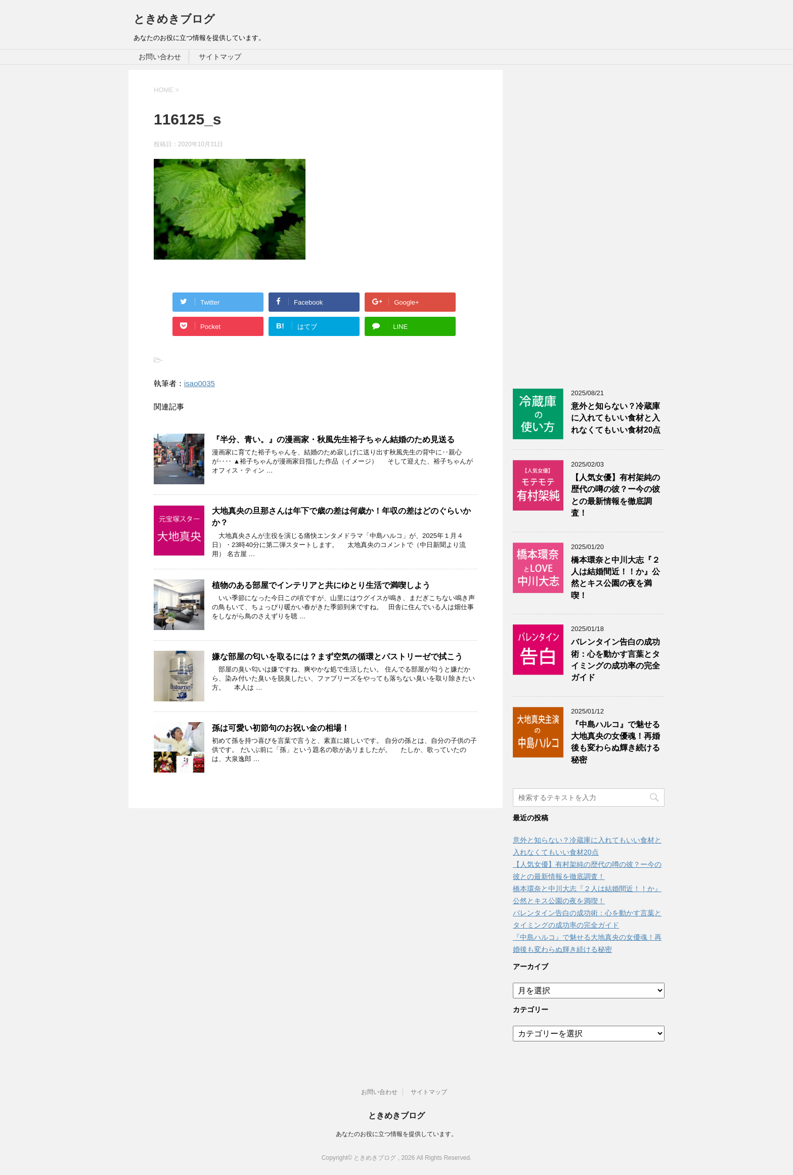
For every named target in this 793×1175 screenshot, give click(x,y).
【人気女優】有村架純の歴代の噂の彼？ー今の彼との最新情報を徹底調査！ (615, 495)
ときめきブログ (174, 19)
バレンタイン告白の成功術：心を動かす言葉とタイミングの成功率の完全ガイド (615, 660)
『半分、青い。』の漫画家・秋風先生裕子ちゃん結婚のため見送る (333, 439)
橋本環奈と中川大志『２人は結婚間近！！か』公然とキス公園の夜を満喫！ (615, 578)
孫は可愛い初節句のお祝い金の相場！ (280, 728)
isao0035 (199, 383)
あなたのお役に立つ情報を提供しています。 (396, 1134)
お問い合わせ (160, 57)
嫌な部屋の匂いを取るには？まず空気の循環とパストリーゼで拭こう (337, 656)
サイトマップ (220, 57)
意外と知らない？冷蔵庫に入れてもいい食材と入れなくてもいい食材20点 (615, 418)
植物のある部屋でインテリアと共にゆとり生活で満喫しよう (321, 585)
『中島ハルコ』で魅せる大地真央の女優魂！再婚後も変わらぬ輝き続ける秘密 (615, 742)
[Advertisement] (589, 221)
